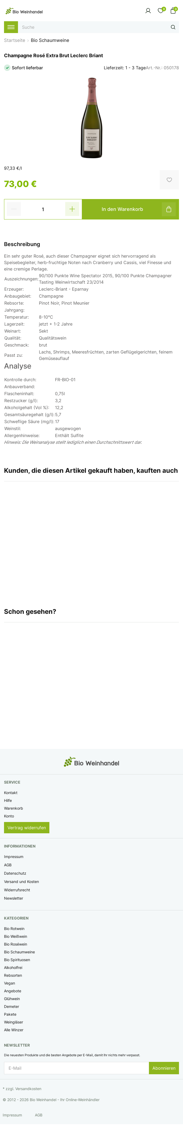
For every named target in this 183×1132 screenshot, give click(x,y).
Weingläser (13, 1022)
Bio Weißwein (15, 936)
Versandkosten (28, 1088)
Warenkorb (13, 808)
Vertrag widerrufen (27, 827)
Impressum (13, 856)
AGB (8, 865)
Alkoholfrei (13, 967)
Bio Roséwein (15, 944)
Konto (9, 816)
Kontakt (10, 792)
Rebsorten (13, 975)
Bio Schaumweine (19, 952)
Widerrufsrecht (17, 890)
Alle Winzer (13, 1030)
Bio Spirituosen (17, 959)
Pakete (10, 1014)
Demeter (11, 1006)
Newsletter (13, 898)
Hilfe (8, 800)
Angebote (12, 991)
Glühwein (12, 998)
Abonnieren (163, 1068)
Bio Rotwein (14, 928)
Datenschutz (15, 873)
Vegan (9, 983)
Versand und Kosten (21, 881)
